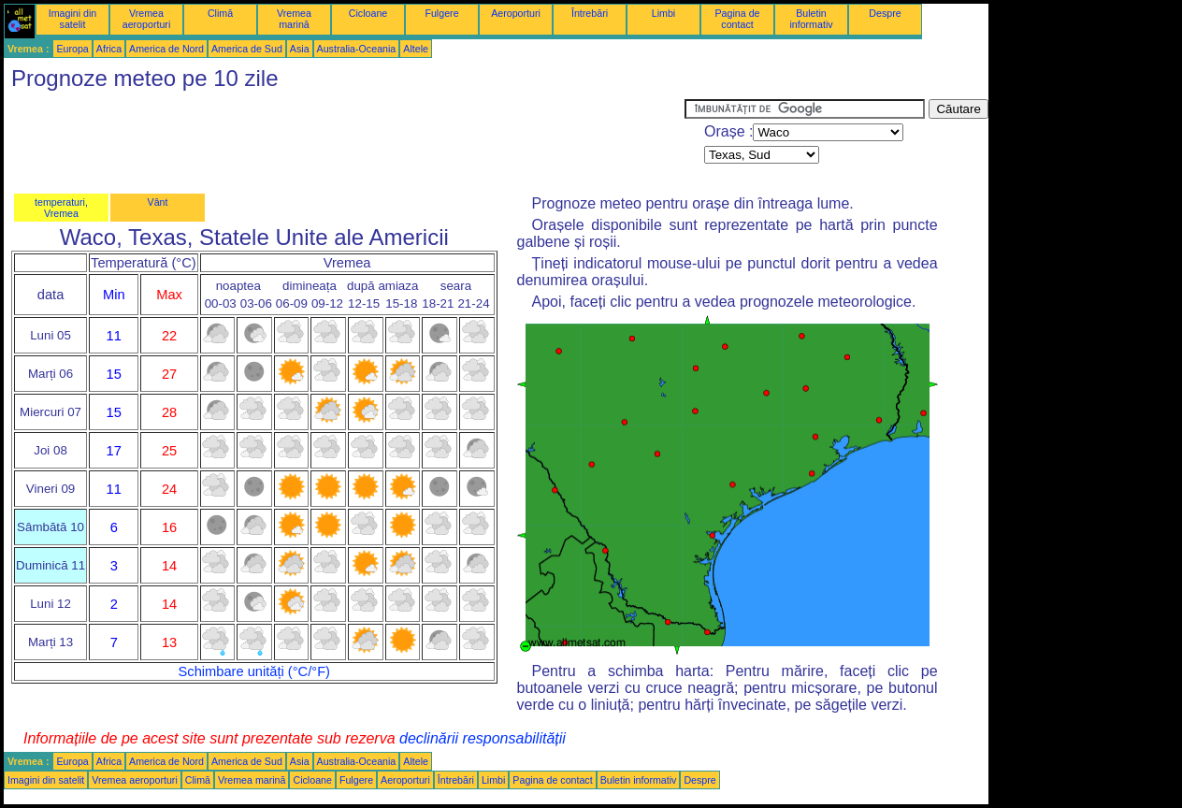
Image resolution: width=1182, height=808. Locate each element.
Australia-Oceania (356, 48)
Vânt (158, 202)
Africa (109, 48)
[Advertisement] (344, 141)
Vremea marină (294, 18)
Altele (415, 48)
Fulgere (441, 13)
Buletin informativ (810, 18)
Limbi (663, 13)
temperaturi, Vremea (61, 207)
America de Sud (246, 48)
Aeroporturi (516, 13)
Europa (72, 48)
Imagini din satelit (73, 18)
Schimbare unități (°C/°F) (254, 671)
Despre (885, 13)
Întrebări (589, 13)
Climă (220, 13)
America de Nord (166, 48)
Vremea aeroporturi (147, 18)
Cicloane (368, 13)
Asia (300, 48)
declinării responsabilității (482, 738)
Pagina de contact (737, 18)
